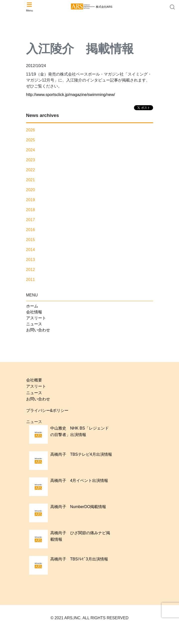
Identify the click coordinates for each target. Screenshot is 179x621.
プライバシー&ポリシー (47, 410)
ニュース (34, 324)
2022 (30, 170)
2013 (30, 260)
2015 (30, 240)
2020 (30, 190)
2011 (30, 279)
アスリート (36, 318)
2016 (30, 230)
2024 (30, 150)
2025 (30, 140)
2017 (30, 220)
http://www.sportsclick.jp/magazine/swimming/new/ (70, 94)
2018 (30, 210)
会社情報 (34, 312)
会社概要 (34, 380)
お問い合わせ (38, 330)
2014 (30, 250)
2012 (30, 269)
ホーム (32, 306)
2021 (30, 180)
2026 (30, 130)
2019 (30, 200)
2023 (30, 160)
